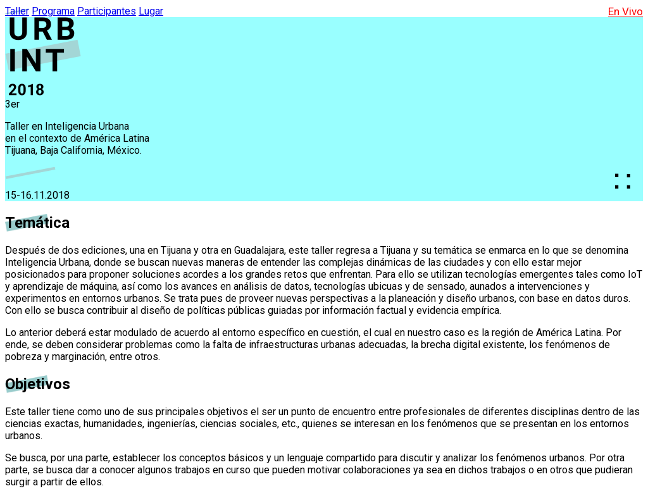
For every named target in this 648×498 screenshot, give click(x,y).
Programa (53, 11)
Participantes (106, 11)
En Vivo (625, 11)
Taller (17, 11)
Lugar (151, 11)
